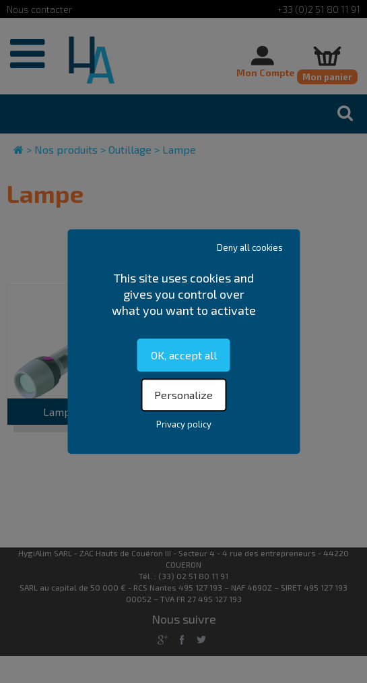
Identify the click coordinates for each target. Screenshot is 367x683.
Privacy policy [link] (183, 424)
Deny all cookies (250, 247)
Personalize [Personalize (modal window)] (183, 394)
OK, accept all (184, 355)
